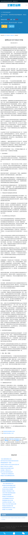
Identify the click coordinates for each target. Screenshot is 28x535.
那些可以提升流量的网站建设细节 (7, 471)
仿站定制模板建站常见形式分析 (8, 498)
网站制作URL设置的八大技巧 (8, 433)
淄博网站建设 (8, 527)
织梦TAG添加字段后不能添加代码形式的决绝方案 (9, 460)
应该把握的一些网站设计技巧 (6, 470)
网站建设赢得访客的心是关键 (7, 500)
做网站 (21, 526)
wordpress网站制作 (3, 519)
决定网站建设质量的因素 (6, 494)
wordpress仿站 (7, 526)
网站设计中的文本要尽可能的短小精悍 (9, 503)
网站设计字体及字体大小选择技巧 (7, 466)
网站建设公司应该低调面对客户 (8, 496)
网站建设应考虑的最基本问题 (7, 505)
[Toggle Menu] (26, 5)
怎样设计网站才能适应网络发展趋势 (8, 492)
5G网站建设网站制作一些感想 (6, 462)
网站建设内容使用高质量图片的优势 (7, 468)
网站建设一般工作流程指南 (7, 509)
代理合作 (12, 26)
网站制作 (8, 35)
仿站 (11, 526)
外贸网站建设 (2, 527)
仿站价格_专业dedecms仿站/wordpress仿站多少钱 (10, 464)
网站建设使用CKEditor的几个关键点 (8, 507)
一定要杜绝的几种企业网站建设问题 (7, 473)
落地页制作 (14, 527)
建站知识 (12, 35)
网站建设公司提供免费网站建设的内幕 (7, 475)
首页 (5, 35)
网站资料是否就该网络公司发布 (9, 431)
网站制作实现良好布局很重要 (7, 489)
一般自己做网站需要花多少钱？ (6, 458)
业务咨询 (5, 26)
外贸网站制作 (25, 526)
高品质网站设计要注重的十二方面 (8, 502)
